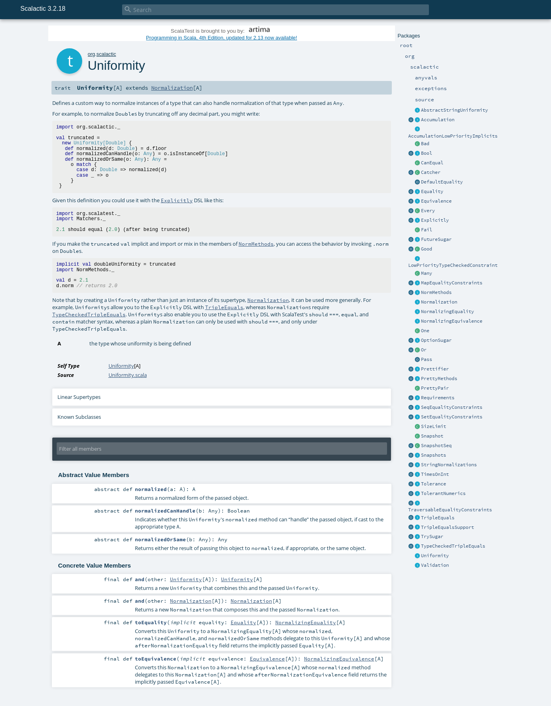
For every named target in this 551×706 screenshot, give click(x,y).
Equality (432, 191)
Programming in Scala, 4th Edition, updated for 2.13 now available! (221, 38)
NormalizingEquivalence (451, 321)
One (425, 330)
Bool (426, 153)
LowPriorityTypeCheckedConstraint (453, 265)
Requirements (437, 397)
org (91, 54)
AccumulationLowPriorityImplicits (453, 136)
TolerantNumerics (443, 493)
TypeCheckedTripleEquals (453, 546)
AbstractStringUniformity (454, 110)
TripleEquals (437, 518)
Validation (435, 565)
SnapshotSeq (436, 445)
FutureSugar (436, 239)
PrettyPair (435, 388)
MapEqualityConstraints (451, 283)
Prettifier (435, 369)
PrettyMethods (439, 378)
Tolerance (433, 484)
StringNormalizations (449, 464)
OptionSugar (436, 340)
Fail (426, 230)
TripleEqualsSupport (447, 527)
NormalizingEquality (447, 311)
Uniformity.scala (128, 375)
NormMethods (436, 292)
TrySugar (432, 536)
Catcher (430, 172)
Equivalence (436, 201)
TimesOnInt (435, 474)
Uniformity (435, 555)
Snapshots (433, 455)
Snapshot (432, 436)
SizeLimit (433, 426)
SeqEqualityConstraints (451, 407)
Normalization (439, 302)
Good (426, 249)
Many (426, 273)
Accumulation (437, 119)
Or (424, 350)
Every (428, 210)
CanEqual (432, 163)
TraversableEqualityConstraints (450, 510)
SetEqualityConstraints (451, 417)
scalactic (106, 54)
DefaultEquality (442, 182)
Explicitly (435, 220)
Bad (425, 143)
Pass (426, 359)
